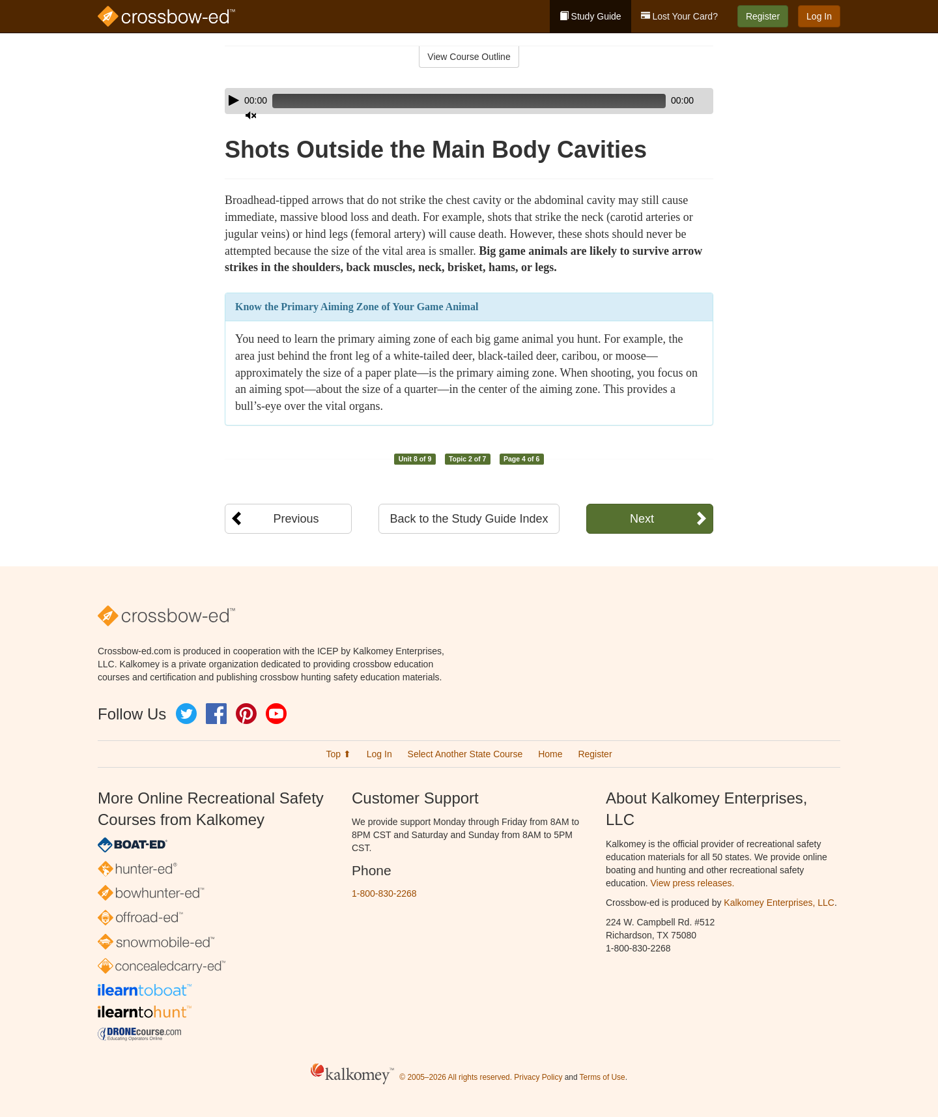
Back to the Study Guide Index (469, 518)
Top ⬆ (338, 754)
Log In (819, 16)
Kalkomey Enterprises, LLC (779, 902)
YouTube (276, 713)
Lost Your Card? (679, 16)
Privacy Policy (538, 1077)
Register (763, 16)
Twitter (186, 713)
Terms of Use (602, 1077)
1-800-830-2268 (384, 893)
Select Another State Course (465, 754)
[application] (469, 101)
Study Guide (590, 16)
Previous (296, 518)
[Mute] (667, 101)
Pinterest (246, 713)
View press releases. (693, 883)
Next (642, 518)
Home (550, 754)
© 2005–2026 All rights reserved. (455, 1077)
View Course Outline (468, 56)
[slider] (450, 101)
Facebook (216, 713)
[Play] (234, 100)
